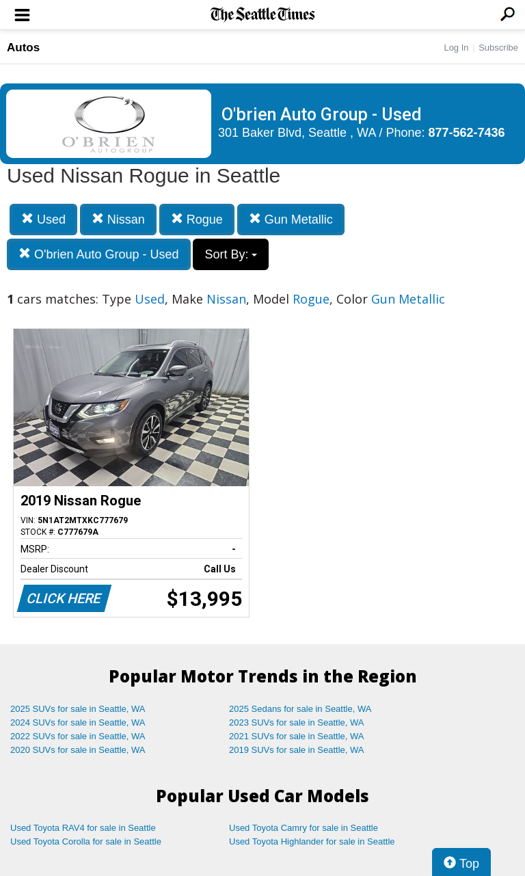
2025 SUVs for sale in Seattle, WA (78, 709)
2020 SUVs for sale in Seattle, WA (78, 750)
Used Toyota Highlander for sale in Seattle (312, 841)
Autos (23, 47)
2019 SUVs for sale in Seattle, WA (296, 750)
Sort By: (230, 254)
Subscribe (498, 47)
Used (43, 219)
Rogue (197, 219)
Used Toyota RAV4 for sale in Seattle (83, 828)
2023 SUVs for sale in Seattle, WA (296, 722)
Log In (456, 47)
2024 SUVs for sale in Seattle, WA (78, 722)
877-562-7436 (467, 133)
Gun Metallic (291, 219)
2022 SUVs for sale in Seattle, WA (78, 736)
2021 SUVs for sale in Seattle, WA (296, 736)
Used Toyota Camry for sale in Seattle (303, 828)
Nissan (118, 219)
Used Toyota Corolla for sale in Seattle (85, 841)
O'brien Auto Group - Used (98, 254)
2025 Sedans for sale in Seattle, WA (300, 709)
